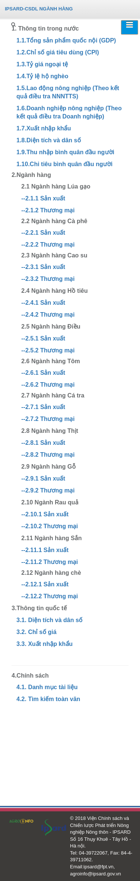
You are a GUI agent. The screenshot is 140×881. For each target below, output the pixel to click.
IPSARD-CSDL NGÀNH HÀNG (39, 9)
